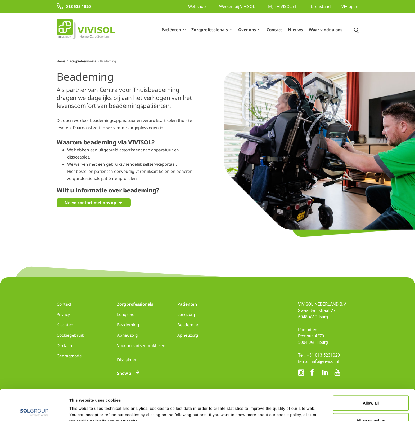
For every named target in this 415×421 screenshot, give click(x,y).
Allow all (371, 372)
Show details (274, 407)
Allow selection (370, 389)
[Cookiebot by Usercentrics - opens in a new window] (34, 411)
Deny (371, 407)
